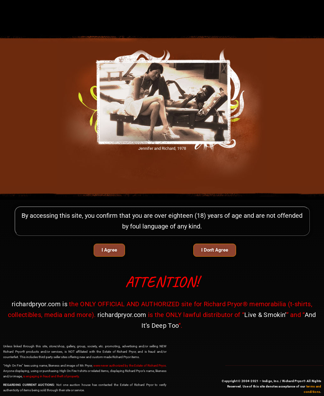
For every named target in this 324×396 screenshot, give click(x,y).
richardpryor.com (36, 304)
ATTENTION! (162, 281)
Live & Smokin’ (265, 315)
